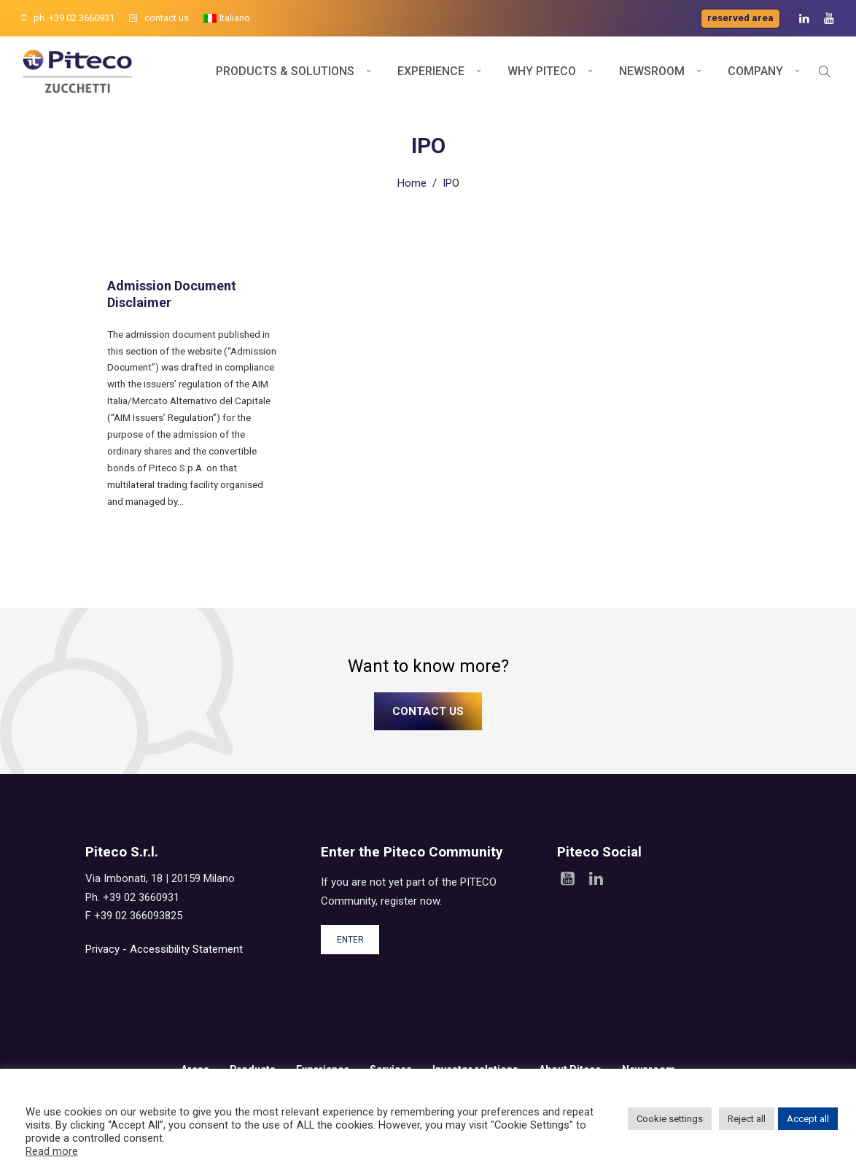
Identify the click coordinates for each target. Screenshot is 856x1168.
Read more (52, 1151)
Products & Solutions (285, 71)
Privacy (102, 949)
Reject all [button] (747, 1118)
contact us (159, 17)
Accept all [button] (808, 1118)
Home (412, 183)
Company (755, 71)
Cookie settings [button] (670, 1118)
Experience (430, 71)
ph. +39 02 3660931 (68, 17)
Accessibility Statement (186, 949)
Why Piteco (541, 71)
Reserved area (740, 17)
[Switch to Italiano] (226, 18)
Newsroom (652, 71)
